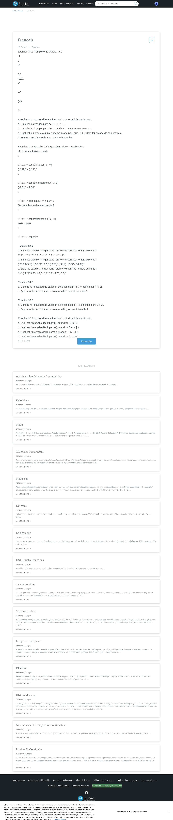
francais (30, 11)
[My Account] (156, 4)
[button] (152, 40)
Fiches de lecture (66, 4)
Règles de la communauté (127, 780)
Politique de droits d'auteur (103, 780)
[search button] (136, 3)
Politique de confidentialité (58, 786)
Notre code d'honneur (149, 780)
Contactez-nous (18, 780)
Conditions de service (80, 786)
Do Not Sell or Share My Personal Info (107, 786)
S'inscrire (89, 4)
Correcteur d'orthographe (63, 780)
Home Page (18, 11)
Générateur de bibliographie (39, 780)
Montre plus (86, 341)
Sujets (54, 4)
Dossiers (79, 4)
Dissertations (44, 4)
